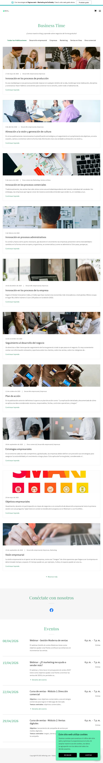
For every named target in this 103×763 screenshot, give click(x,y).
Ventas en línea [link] (76, 40)
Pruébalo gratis (84, 2)
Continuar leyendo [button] (12, 90)
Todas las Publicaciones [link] (17, 40)
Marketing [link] (64, 40)
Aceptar (88, 755)
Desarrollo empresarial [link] (38, 40)
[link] (6, 10)
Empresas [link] (53, 40)
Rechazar (67, 755)
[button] (100, 11)
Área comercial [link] (90, 40)
